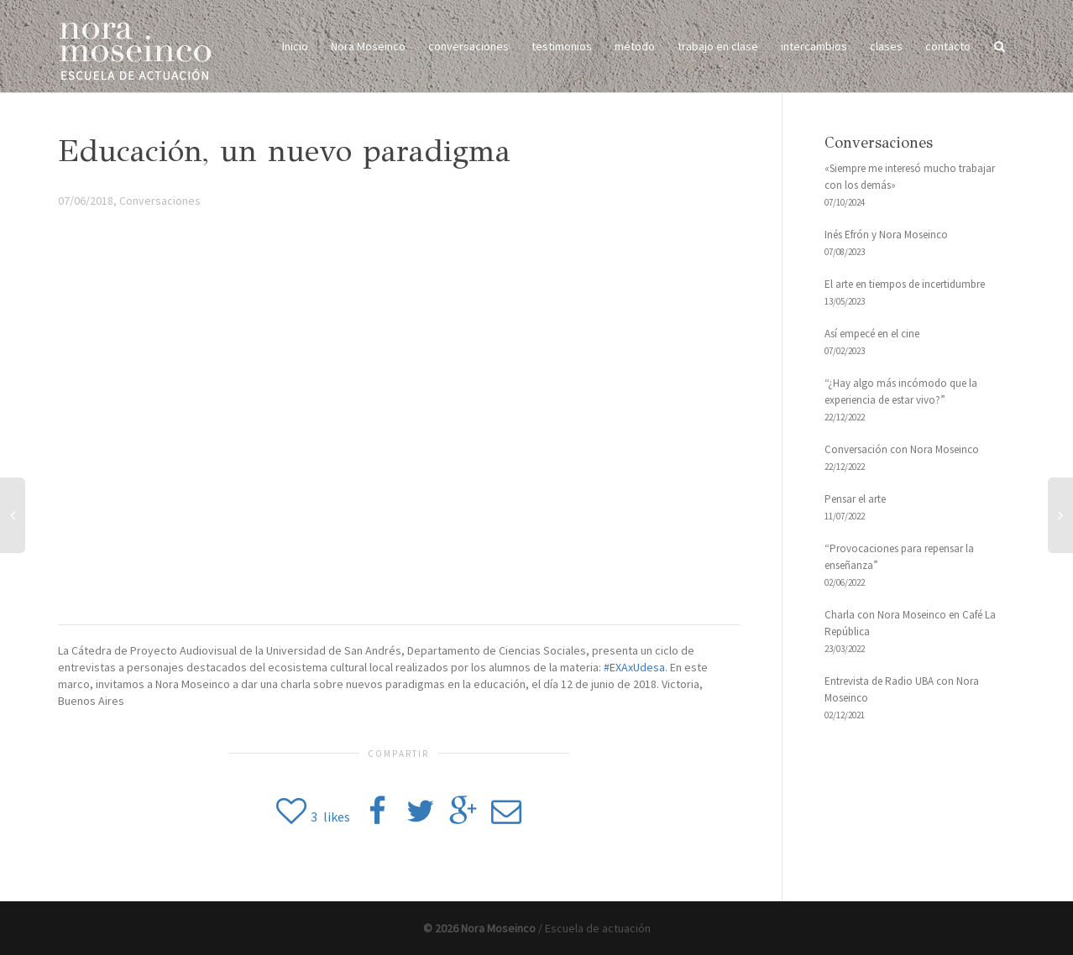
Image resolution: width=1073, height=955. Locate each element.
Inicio (295, 46)
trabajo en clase (718, 46)
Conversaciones (160, 200)
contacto (948, 46)
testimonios (561, 46)
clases (886, 46)
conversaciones (468, 46)
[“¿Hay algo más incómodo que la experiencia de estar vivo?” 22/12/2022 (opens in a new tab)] (919, 400)
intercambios (814, 46)
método (635, 46)
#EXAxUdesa (634, 667)
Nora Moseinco (368, 46)
